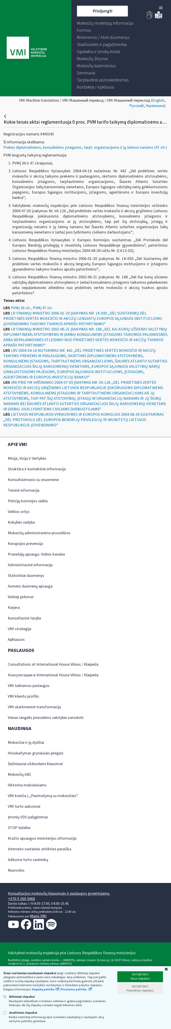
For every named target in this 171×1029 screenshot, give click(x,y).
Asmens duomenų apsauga (30, 586)
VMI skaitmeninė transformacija (34, 707)
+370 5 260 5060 (21, 899)
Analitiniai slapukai (20, 1013)
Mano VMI (38, 916)
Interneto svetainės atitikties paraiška (39, 849)
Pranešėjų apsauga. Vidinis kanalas (36, 554)
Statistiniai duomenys (26, 575)
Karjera (14, 607)
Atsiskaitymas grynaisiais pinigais (35, 753)
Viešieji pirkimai (20, 597)
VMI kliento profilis (23, 696)
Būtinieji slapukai (19, 997)
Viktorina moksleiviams (27, 785)
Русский (136, 106)
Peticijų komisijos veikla (28, 501)
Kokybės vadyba (21, 522)
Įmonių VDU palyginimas (28, 817)
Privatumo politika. (74, 989)
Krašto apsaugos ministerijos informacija (42, 838)
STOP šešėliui (19, 828)
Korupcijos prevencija (25, 543)
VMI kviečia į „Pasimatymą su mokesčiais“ (43, 796)
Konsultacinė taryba (24, 618)
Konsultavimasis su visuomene (33, 480)
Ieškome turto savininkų (28, 860)
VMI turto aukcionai (24, 806)
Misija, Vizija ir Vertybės (27, 458)
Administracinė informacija (30, 565)
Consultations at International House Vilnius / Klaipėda (53, 664)
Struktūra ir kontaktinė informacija (37, 469)
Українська (155, 106)
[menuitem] (105, 23)
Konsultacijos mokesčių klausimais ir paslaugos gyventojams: (59, 893)
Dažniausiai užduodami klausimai (35, 764)
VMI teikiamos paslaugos (28, 686)
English (158, 100)
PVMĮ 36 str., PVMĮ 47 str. (32, 308)
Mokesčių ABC (19, 774)
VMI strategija (19, 629)
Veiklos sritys (19, 511)
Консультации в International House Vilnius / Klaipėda (53, 675)
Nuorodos (16, 870)
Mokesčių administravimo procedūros (39, 533)
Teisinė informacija (23, 490)
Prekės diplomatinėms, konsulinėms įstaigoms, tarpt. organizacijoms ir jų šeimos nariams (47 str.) (85, 147)
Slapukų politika (43, 989)
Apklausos (16, 639)
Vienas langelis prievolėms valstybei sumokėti (45, 717)
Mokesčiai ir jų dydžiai (26, 742)
